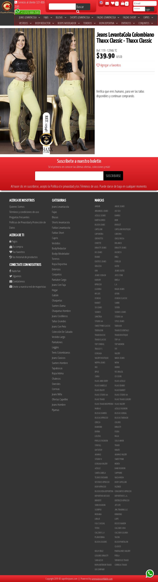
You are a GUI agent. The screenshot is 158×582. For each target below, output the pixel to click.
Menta (117, 464)
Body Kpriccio (100, 487)
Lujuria (98, 289)
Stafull (98, 445)
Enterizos (128, 23)
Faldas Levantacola (108, 17)
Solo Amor (119, 441)
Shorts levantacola (81, 17)
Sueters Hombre (60, 363)
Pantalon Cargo (59, 280)
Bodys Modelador (69, 23)
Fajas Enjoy (100, 390)
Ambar (97, 206)
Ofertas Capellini (60, 399)
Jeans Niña (57, 394)
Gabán (55, 295)
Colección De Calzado (62, 332)
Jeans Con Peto (59, 326)
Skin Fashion (100, 505)
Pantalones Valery (122, 551)
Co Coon (118, 376)
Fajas (48, 17)
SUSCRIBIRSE (113, 175)
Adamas (98, 454)
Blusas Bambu (101, 413)
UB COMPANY (100, 569)
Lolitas (98, 436)
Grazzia (98, 266)
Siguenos (15, 276)
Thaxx (117, 445)
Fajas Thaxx (100, 399)
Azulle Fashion (121, 409)
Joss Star (119, 275)
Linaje (97, 519)
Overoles (56, 384)
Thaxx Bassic (100, 335)
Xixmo (117, 367)
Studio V (98, 459)
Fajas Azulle (120, 381)
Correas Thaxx (121, 565)
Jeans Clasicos (58, 358)
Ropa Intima (58, 373)
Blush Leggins (101, 542)
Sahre (117, 303)
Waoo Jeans (120, 358)
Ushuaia (98, 353)
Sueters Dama (58, 306)
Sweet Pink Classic (102, 326)
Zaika (97, 376)
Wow (117, 363)
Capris (148, 17)
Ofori (117, 294)
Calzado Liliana (121, 533)
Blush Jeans (100, 225)
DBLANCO (118, 243)
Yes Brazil (119, 372)
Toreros (89, 23)
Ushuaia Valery (101, 464)
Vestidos (25, 23)
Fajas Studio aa (121, 395)
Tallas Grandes (59, 321)
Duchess (118, 252)
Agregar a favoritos (108, 65)
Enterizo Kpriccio (122, 500)
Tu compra (16, 247)
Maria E (98, 409)
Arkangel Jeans (101, 211)
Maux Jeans (119, 289)
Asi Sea (117, 211)
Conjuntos (145, 23)
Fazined (118, 487)
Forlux (118, 261)
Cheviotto (99, 238)
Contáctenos (17, 281)
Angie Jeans (120, 206)
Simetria (98, 317)
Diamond (98, 427)
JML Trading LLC (121, 510)
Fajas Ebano (120, 386)
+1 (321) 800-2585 (27, 12)
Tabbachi (118, 326)
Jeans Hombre (59, 404)
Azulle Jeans (100, 215)
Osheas (98, 298)
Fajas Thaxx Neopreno (104, 404)
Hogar (55, 290)
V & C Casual (100, 523)
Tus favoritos (17, 252)
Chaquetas (57, 300)
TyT (116, 349)
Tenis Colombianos (61, 352)
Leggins (55, 347)
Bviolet (118, 225)
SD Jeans (98, 307)
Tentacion (99, 330)
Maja (117, 436)
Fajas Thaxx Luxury (123, 399)
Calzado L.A (99, 533)
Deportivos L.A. (121, 496)
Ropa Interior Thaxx (103, 565)
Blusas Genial (121, 413)
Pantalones (57, 342)
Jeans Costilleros (60, 316)
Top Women (119, 344)
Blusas (61, 17)
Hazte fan (14, 271)
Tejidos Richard (101, 477)
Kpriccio (98, 284)
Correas (56, 389)
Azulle (97, 468)
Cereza (97, 422)
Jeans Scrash (100, 275)
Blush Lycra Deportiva (104, 491)
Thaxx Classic (100, 340)
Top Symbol (99, 344)
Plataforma (100, 537)
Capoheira (99, 234)
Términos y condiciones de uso (24, 212)
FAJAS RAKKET (120, 390)
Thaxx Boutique (121, 335)
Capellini (98, 229)
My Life (97, 294)
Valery (117, 353)
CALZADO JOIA (120, 528)
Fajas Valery (120, 404)
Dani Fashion (120, 468)
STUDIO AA (119, 317)
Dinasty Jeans (100, 248)
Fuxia (117, 431)
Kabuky (98, 280)
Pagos (13, 241)
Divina (97, 431)
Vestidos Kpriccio (102, 482)
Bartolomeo (100, 220)
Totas (97, 528)
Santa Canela (100, 473)
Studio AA (99, 321)
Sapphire (118, 473)
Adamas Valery (121, 454)
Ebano (97, 257)
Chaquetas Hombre (61, 311)
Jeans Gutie (119, 271)
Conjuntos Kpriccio (123, 491)
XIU (96, 367)
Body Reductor (44, 23)
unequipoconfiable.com (102, 578)
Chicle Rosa (119, 238)
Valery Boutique (101, 358)
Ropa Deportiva (108, 23)
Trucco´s (98, 349)
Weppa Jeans (100, 363)
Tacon (117, 537)
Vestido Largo (58, 337)
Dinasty (118, 427)
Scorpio (98, 510)
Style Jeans (119, 321)
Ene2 (116, 257)
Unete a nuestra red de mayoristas (27, 287)
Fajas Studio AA (101, 395)
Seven (117, 307)
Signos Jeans (120, 312)
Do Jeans (98, 252)
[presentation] (122, 82)
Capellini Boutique (123, 229)
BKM (116, 220)
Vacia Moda (119, 477)
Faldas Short (131, 17)
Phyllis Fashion (101, 441)
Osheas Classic (121, 298)
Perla (117, 556)
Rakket (97, 303)
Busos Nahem (120, 523)
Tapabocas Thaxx (122, 560)
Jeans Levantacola (29, 17)
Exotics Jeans (100, 261)
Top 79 (117, 340)
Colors (118, 422)
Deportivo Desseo (102, 496)
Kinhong (118, 514)
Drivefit (98, 500)
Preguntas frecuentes (19, 217)
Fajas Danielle (101, 386)
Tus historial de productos (23, 257)
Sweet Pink (119, 459)
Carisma (118, 234)
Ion (96, 271)
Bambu (117, 215)
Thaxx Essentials (122, 330)
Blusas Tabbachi (121, 418)
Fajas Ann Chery (101, 381)
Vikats (117, 450)
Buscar (80, 7)
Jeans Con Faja (59, 285)
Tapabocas (57, 368)
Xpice (97, 372)
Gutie (117, 266)
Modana (98, 514)
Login (147, 9)
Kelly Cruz (99, 551)
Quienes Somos (17, 207)
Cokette (98, 243)
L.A (116, 284)
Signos (98, 312)
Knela (117, 280)
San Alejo (99, 560)
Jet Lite (118, 505)
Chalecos (56, 378)
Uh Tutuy (98, 450)
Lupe (116, 519)
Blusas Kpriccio (101, 418)
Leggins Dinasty (101, 556)
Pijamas (55, 410)
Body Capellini (121, 482)
